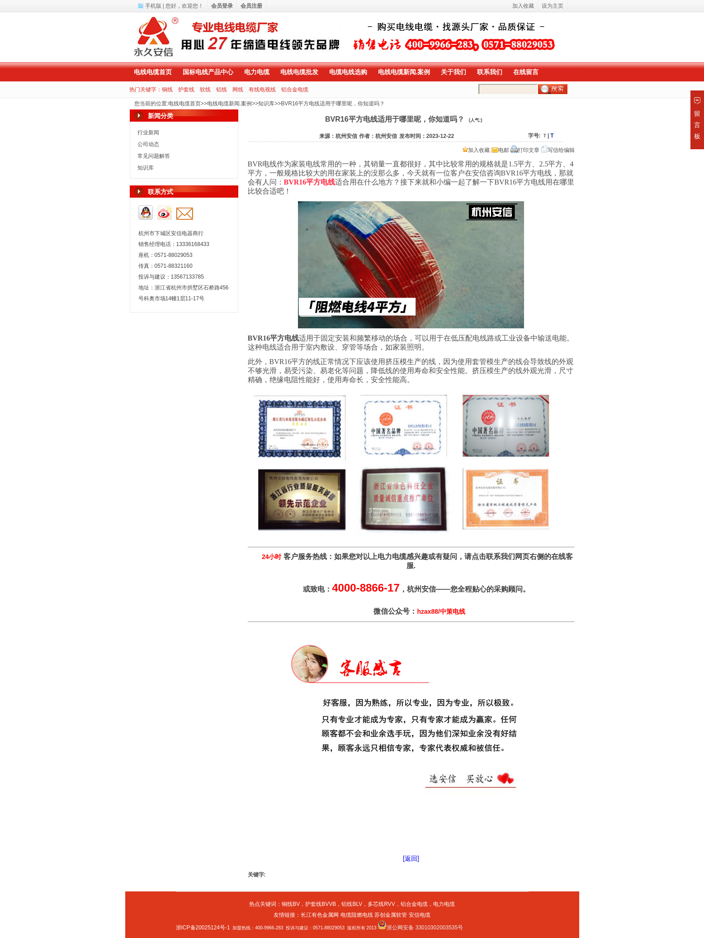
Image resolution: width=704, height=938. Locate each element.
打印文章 (524, 150)
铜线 (167, 89)
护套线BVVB (320, 904)
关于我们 (453, 72)
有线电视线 (262, 89)
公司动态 (148, 144)
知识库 (266, 103)
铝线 (221, 89)
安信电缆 (419, 915)
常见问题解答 (153, 156)
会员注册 (251, 6)
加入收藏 (476, 150)
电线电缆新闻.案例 (404, 72)
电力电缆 (256, 72)
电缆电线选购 (348, 72)
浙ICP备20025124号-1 (203, 927)
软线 (205, 89)
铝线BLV (351, 904)
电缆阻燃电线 (356, 915)
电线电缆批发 (299, 72)
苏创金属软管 (390, 915)
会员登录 (222, 6)
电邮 (500, 150)
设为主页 (552, 6)
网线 (237, 89)
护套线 (186, 89)
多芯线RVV (381, 904)
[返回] (411, 858)
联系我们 (489, 72)
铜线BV (291, 904)
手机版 (153, 6)
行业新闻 (148, 132)
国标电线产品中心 (208, 72)
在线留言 (526, 72)
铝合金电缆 (294, 89)
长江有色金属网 (320, 915)
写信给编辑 (558, 150)
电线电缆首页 (153, 72)
